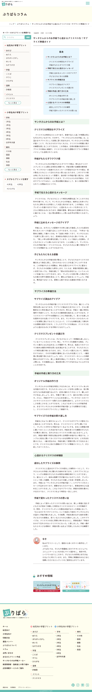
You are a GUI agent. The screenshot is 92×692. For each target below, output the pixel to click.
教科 (8, 147)
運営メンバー (8, 641)
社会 (8, 161)
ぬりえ (8, 54)
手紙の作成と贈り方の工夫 (57, 91)
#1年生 (9, 184)
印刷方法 (6, 637)
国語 (8, 154)
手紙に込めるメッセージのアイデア (63, 73)
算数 (8, 158)
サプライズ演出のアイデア (59, 84)
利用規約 (13, 687)
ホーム (5, 626)
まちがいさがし (12, 58)
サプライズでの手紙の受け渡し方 (62, 99)
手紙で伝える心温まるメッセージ (60, 68)
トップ (11, 24)
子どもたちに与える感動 (58, 76)
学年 (8, 117)
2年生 (8, 125)
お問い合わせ (8, 653)
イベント (9, 94)
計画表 (8, 89)
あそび (8, 50)
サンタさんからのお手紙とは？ (59, 56)
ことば (8, 73)
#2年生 (20, 184)
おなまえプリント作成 (11, 656)
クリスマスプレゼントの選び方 (61, 87)
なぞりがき (10, 65)
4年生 (8, 132)
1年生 (8, 121)
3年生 (8, 128)
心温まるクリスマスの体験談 (58, 102)
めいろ (8, 61)
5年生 (8, 135)
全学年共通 (10, 142)
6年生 (8, 139)
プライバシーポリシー (24, 687)
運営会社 (5, 687)
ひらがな (9, 80)
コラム (5, 649)
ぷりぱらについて (10, 645)
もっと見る (12, 102)
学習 (8, 69)
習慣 (8, 85)
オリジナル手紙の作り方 (58, 95)
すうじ (8, 77)
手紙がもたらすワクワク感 (59, 65)
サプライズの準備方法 (56, 79)
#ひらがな (11, 188)
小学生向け (7, 634)
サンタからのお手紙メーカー (14, 660)
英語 (8, 165)
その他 (8, 151)
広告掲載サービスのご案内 (13, 668)
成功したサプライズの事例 (59, 107)
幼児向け (6, 630)
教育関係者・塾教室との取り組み (16, 664)
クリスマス (10, 98)
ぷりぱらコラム (23, 24)
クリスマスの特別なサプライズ (61, 61)
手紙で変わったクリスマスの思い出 (63, 110)
